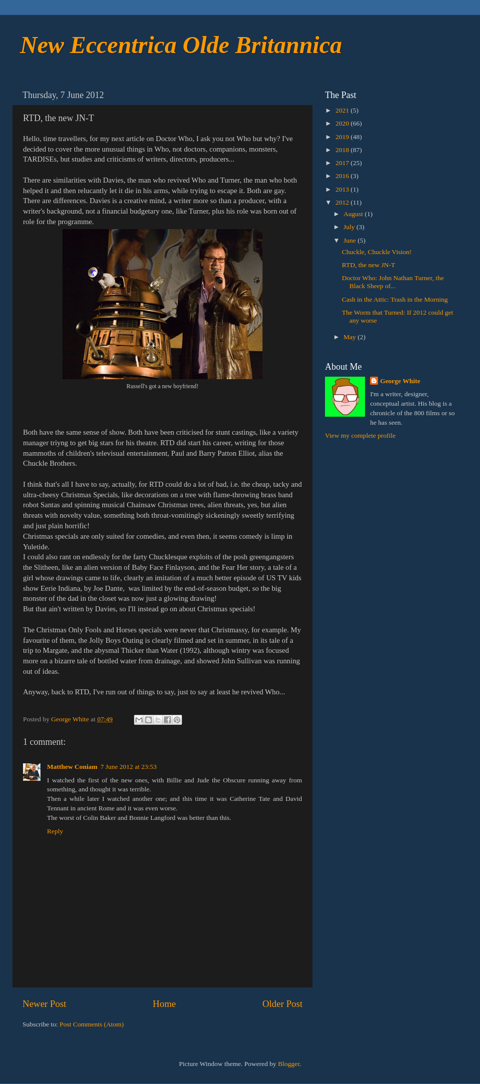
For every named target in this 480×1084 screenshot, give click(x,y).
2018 (343, 150)
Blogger (289, 1063)
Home (164, 1003)
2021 (343, 110)
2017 (343, 163)
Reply (55, 831)
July (350, 227)
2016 (343, 176)
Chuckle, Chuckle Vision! (377, 252)
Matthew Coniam (72, 766)
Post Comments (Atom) (92, 1024)
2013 (343, 189)
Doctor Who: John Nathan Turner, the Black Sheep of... (393, 282)
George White (400, 381)
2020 (343, 123)
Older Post (282, 1003)
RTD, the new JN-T (368, 265)
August (354, 214)
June (351, 240)
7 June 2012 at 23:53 (128, 766)
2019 (343, 137)
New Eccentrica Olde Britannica (181, 45)
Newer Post (44, 1003)
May (351, 337)
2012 (343, 202)
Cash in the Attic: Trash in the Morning (395, 299)
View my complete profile (360, 435)
